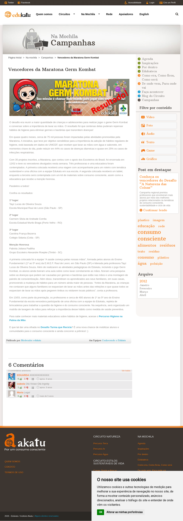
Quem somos (44, 14)
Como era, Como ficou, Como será (155, 465)
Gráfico (151, 159)
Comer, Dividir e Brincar (105, 470)
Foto (149, 125)
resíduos (167, 245)
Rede (109, 14)
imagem (159, 220)
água (142, 263)
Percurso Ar (99, 449)
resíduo (154, 251)
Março (144, 291)
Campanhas (47, 57)
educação (146, 226)
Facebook (25, 2)
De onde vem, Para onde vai (152, 470)
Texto (150, 142)
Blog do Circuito (153, 96)
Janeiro (144, 285)
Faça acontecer (153, 92)
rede (161, 226)
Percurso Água (100, 454)
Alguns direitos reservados (47, 516)
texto (141, 251)
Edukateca (149, 71)
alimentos (147, 245)
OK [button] (100, 512)
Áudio (150, 133)
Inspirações (150, 63)
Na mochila (31, 57)
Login (151, 2)
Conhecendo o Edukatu (114, 340)
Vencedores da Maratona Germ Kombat (52, 69)
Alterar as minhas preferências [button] (124, 512)
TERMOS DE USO (14, 472)
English (144, 14)
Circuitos (64, 14)
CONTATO (10, 467)
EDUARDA (23, 375)
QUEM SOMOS (12, 461)
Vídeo (150, 117)
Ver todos (126, 371)
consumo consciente (152, 235)
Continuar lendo (155, 210)
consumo (146, 257)
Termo (175, 14)
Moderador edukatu (31, 340)
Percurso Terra (100, 443)
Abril (143, 295)
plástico (163, 257)
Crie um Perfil (169, 2)
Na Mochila (88, 14)
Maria (20, 392)
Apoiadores (126, 14)
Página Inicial (14, 57)
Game (150, 150)
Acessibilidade (134, 2)
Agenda (147, 59)
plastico (143, 220)
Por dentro (149, 67)
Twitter (11, 2)
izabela (21, 383)
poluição (156, 263)
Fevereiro (146, 288)
